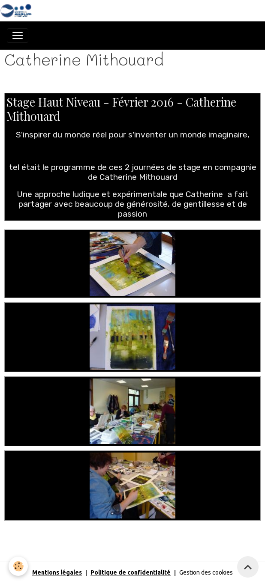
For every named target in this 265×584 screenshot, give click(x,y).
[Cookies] (18, 566)
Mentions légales (57, 572)
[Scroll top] (248, 567)
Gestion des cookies (206, 572)
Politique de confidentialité (130, 572)
